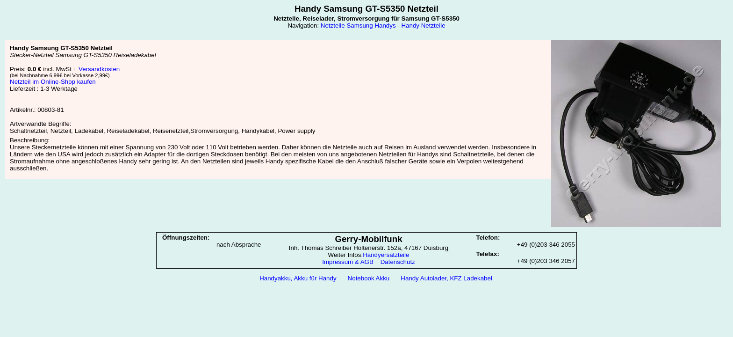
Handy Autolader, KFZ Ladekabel (446, 278)
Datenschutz (398, 261)
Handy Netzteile (423, 25)
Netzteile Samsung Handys (358, 25)
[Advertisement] (366, 309)
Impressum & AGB (348, 261)
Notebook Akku (369, 278)
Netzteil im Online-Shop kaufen (53, 81)
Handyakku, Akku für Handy (297, 278)
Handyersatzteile (386, 254)
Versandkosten (99, 69)
